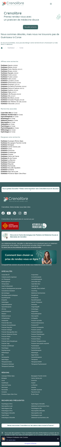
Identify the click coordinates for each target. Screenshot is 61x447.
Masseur (4, 313)
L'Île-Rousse (11, 94)
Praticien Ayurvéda (36, 320)
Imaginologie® (35, 306)
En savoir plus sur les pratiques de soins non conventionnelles (21, 247)
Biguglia (9, 73)
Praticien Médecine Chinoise (9, 334)
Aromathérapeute (36, 277)
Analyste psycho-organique (9, 277)
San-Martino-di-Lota (13, 102)
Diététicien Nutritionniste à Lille (40, 417)
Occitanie (7, 170)
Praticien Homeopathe (37, 327)
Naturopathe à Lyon (7, 406)
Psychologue (5, 348)
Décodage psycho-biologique (10, 295)
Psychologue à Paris (7, 404)
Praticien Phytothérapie (37, 334)
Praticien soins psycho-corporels (40, 343)
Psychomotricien (35, 348)
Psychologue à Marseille (8, 413)
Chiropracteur (5, 284)
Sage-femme (34, 355)
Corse (21, 48)
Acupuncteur (34, 274)
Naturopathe (34, 316)
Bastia (9, 67)
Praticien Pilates (6, 336)
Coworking (34, 290)
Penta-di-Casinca (12, 88)
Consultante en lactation (8, 290)
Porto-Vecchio (11, 69)
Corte (9, 75)
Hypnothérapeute (6, 306)
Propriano (10, 84)
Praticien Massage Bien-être (9, 332)
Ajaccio (9, 65)
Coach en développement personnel (11, 288)
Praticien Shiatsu (35, 339)
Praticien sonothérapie (8, 345)
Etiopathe (4, 300)
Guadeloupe (8, 152)
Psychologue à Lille (36, 408)
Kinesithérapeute (6, 311)
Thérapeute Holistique (8, 364)
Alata (8, 92)
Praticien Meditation (37, 332)
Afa (8, 96)
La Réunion (8, 160)
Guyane (7, 154)
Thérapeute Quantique (8, 366)
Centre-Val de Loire (10, 147)
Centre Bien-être (35, 281)
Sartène (9, 90)
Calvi (8, 79)
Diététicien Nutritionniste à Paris (40, 406)
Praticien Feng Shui (7, 327)
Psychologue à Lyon (36, 415)
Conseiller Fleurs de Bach (38, 288)
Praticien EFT (35, 325)
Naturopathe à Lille (36, 413)
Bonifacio (10, 98)
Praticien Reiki (5, 339)
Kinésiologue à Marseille (8, 417)
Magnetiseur (34, 311)
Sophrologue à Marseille (38, 404)
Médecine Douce (6, 316)
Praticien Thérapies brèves (38, 341)
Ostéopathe (5, 320)
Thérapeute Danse (7, 361)
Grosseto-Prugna (12, 100)
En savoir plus (11, 440)
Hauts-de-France (10, 156)
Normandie (8, 166)
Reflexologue (5, 352)
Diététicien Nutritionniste (38, 293)
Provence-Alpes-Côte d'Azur (13, 173)
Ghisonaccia (11, 82)
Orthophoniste (6, 318)
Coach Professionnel (7, 286)
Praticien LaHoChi (36, 329)
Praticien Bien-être (7, 323)
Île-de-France (9, 158)
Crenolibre (5, 207)
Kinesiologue (34, 309)
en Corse (9, 113)
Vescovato (10, 103)
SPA (3, 355)
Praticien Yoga (5, 343)
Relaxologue (34, 352)
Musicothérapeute (36, 313)
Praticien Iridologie (7, 329)
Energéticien (34, 295)
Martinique (8, 162)
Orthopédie (34, 318)
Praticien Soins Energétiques (9, 341)
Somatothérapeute (36, 357)
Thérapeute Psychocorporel (38, 364)
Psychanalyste (35, 345)
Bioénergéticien (6, 281)
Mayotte (7, 164)
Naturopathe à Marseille (38, 410)
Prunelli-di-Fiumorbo (13, 86)
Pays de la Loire (9, 171)
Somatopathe (5, 357)
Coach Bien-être (35, 284)
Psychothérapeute (36, 350)
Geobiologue (5, 302)
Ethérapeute (34, 297)
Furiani (9, 77)
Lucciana (10, 81)
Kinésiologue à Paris (7, 410)
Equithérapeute (6, 297)
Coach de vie (34, 286)
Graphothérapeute (7, 304)
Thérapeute (34, 359)
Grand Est (7, 150)
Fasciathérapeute (36, 300)
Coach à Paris (5, 415)
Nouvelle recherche (30, 27)
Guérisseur (11, 48)
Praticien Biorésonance (37, 323)
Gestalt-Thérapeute (36, 302)
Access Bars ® (5, 274)
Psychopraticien (6, 350)
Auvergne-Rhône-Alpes (12, 141)
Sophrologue (5, 359)
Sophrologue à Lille (7, 408)
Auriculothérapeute (36, 279)
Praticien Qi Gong (36, 336)
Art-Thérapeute (6, 279)
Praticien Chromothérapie (9, 325)
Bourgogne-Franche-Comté (13, 143)
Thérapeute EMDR (36, 361)
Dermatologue (5, 293)
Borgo (9, 71)
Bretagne (7, 145)
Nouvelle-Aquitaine (10, 168)
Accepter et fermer (30, 443)
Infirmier (4, 309)
